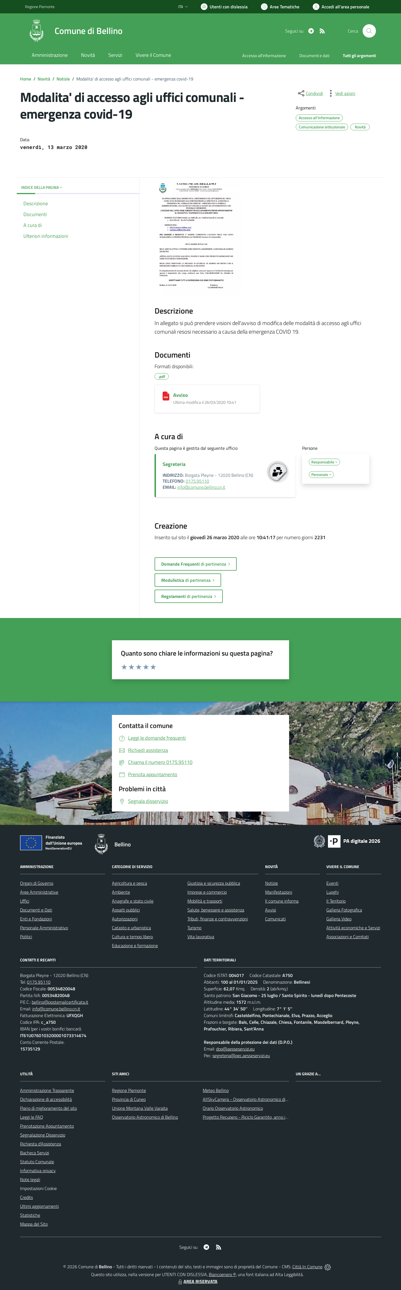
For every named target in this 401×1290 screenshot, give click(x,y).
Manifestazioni (278, 892)
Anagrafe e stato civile (132, 901)
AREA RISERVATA (197, 1281)
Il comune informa (282, 901)
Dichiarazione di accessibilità (46, 1099)
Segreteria (174, 464)
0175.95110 (197, 481)
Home (25, 78)
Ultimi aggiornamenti (39, 1206)
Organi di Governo (36, 883)
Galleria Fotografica (344, 910)
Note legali (30, 1179)
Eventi (332, 883)
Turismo (194, 927)
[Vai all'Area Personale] (341, 6)
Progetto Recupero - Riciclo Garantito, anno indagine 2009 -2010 (263, 1117)
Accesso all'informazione (264, 55)
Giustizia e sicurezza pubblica (213, 883)
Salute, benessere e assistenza (215, 910)
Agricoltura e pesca (129, 883)
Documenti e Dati (36, 910)
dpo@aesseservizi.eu (235, 1048)
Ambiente (121, 892)
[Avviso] (166, 396)
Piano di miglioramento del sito (48, 1108)
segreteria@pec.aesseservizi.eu (241, 1055)
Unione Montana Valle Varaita (140, 1108)
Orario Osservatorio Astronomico (233, 1108)
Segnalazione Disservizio (42, 1135)
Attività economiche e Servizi (353, 927)
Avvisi (270, 910)
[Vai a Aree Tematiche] (280, 6)
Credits (26, 1197)
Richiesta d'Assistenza (40, 1143)
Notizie (63, 78)
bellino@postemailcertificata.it (60, 1002)
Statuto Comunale (37, 1161)
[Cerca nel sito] (369, 31)
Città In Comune (307, 1266)
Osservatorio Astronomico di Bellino (145, 1117)
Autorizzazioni (125, 918)
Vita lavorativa (200, 936)
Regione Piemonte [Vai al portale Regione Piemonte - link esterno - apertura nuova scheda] (40, 6)
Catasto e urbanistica (131, 927)
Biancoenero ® (222, 1274)
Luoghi (332, 892)
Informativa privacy (38, 1170)
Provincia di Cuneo (129, 1099)
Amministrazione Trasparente (47, 1090)
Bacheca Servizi (34, 1152)
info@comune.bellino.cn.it (201, 487)
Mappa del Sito (34, 1224)
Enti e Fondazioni (36, 918)
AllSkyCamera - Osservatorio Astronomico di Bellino (251, 1099)
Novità (44, 78)
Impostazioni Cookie (38, 1188)
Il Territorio (336, 901)
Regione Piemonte (129, 1090)
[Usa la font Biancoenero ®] (224, 6)
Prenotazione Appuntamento (47, 1126)
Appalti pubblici (126, 910)
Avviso (180, 395)
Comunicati (275, 918)
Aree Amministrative (39, 892)
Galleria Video (338, 918)
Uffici (24, 901)
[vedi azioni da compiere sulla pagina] (340, 93)
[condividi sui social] (310, 93)
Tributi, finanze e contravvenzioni (217, 918)
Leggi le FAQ (31, 1117)
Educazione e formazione (135, 945)
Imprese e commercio (207, 892)
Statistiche (30, 1215)
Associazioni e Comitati (347, 936)
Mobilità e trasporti (204, 901)
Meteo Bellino (216, 1090)
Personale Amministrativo (44, 927)
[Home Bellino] (74, 30)
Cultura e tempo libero (132, 936)
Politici (26, 936)
